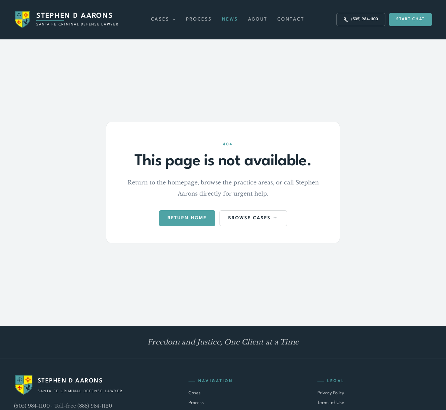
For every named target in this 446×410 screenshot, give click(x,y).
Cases (160, 19)
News (230, 19)
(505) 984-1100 (32, 406)
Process (199, 19)
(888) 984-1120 (94, 406)
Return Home (187, 218)
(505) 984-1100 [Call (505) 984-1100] (361, 19)
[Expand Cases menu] (174, 19)
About (258, 19)
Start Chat (410, 19)
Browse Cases (249, 218)
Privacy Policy (330, 393)
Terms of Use (330, 403)
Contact (291, 19)
